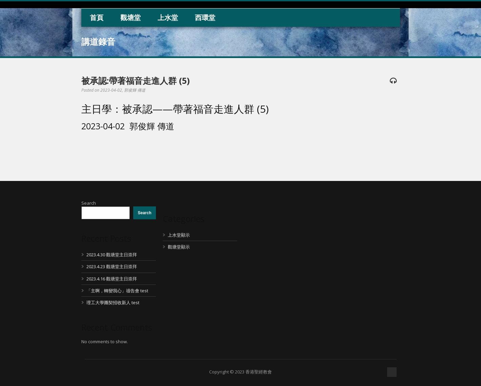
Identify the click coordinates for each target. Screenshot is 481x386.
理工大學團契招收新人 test (112, 302)
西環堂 (205, 17)
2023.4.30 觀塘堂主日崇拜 (111, 255)
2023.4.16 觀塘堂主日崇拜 (111, 279)
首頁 (96, 17)
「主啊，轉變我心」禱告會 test (117, 291)
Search (88, 203)
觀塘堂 (130, 17)
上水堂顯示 (179, 235)
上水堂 (168, 17)
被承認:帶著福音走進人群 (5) (135, 80)
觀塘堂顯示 (179, 247)
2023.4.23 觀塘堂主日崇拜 (111, 266)
